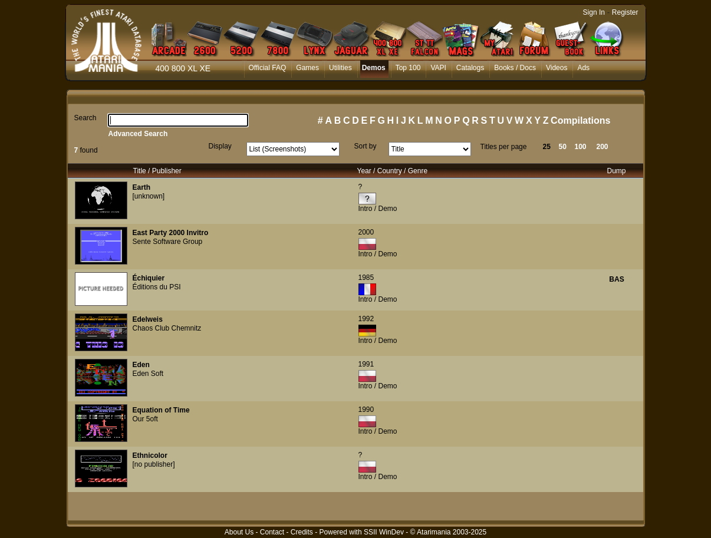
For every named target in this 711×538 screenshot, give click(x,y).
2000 (366, 232)
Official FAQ (268, 68)
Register (625, 12)
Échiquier (149, 278)
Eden (141, 365)
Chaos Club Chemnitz (167, 328)
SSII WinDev (384, 532)
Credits (302, 532)
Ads (583, 68)
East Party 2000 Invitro (171, 233)
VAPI (438, 68)
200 (602, 147)
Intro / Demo (377, 208)
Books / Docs (515, 68)
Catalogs (470, 68)
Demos (374, 68)
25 (547, 147)
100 (581, 147)
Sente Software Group (168, 241)
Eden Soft (148, 373)
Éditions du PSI (157, 287)
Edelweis (148, 319)
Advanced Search (138, 134)
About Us (239, 532)
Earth (142, 187)
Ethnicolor (150, 455)
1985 (366, 277)
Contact (272, 532)
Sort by (365, 146)
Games (307, 68)
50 (563, 147)
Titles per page (503, 147)
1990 (366, 409)
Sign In (594, 12)
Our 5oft (145, 419)
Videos (556, 68)
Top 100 (408, 68)
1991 (366, 364)
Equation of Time (161, 410)
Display (220, 146)
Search (85, 118)
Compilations (580, 120)
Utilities (340, 68)
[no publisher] (154, 464)
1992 (366, 319)
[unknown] (149, 196)
